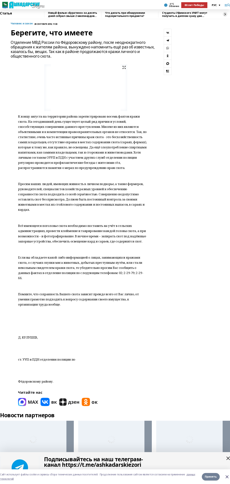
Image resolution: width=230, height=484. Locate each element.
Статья (6, 13)
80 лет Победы (194, 5)
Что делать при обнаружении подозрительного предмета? (125, 14)
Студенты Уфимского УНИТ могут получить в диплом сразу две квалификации (184, 14)
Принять (211, 476)
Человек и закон (22, 23)
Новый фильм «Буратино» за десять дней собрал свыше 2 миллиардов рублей (72, 14)
